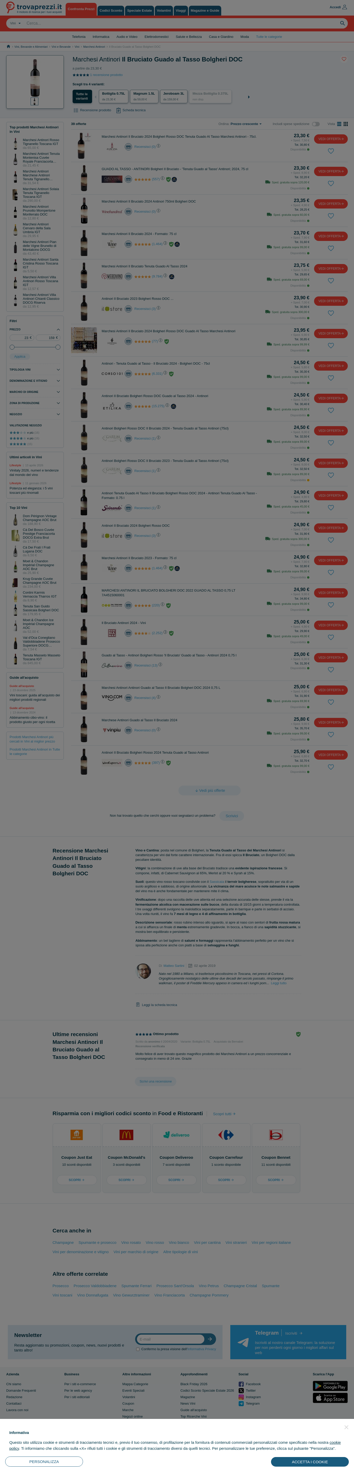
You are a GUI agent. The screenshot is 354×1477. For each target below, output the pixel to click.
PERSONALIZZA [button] (44, 1461)
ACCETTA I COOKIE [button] (310, 1462)
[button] (346, 1427)
